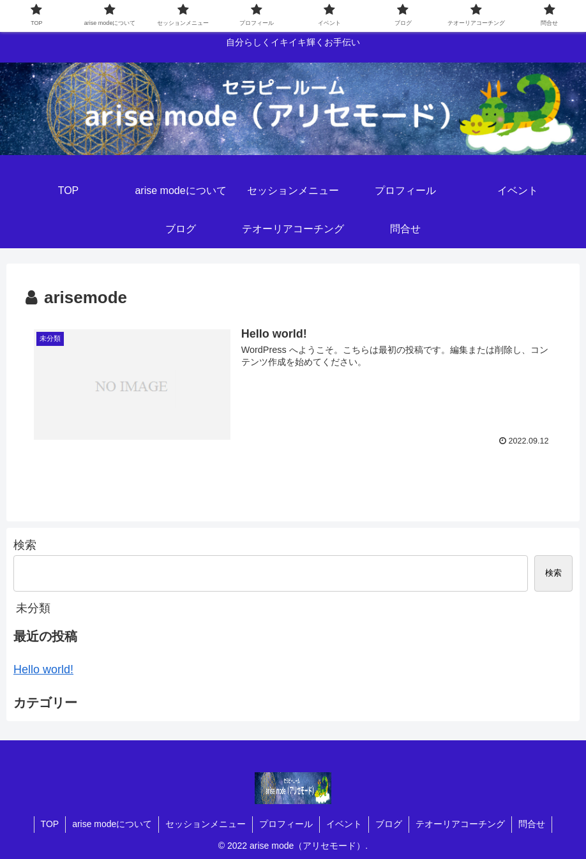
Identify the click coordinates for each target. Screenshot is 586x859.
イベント (344, 824)
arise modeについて (112, 824)
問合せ (531, 824)
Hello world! (43, 669)
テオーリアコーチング (460, 824)
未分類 (33, 608)
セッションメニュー (205, 824)
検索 (24, 545)
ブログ (388, 824)
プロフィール (286, 824)
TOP (50, 824)
